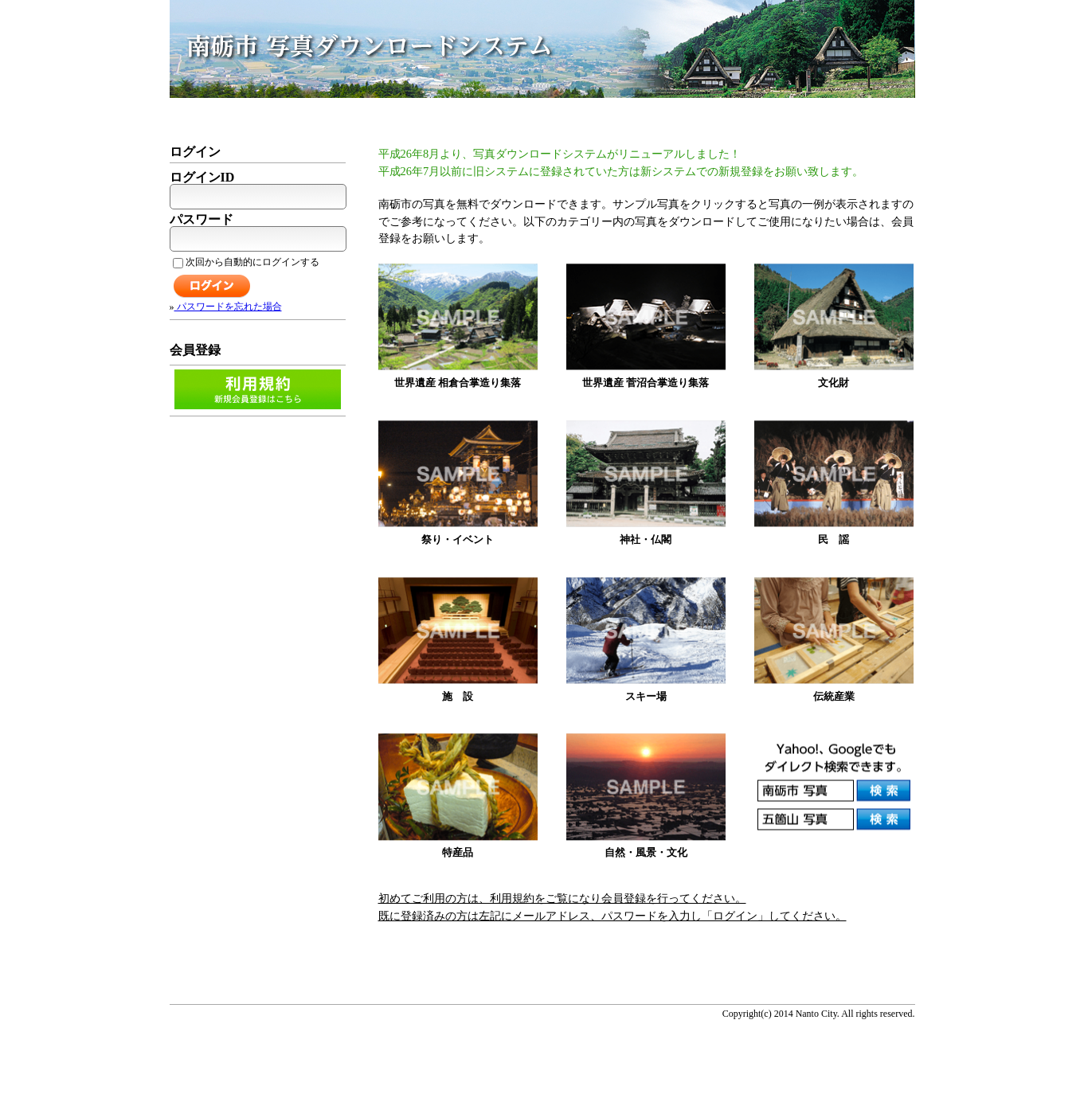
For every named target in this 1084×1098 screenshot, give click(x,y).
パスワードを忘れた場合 (228, 306)
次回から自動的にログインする (246, 262)
